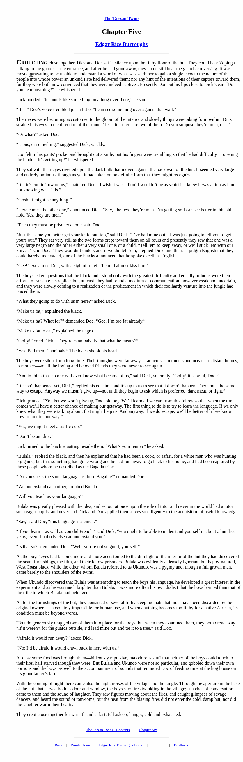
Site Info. (158, 745)
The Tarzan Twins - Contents (108, 730)
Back (59, 745)
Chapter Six (148, 730)
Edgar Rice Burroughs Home (121, 745)
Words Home (81, 745)
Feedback (181, 745)
